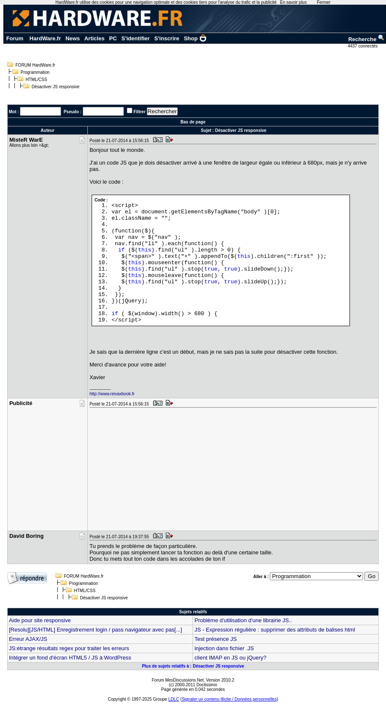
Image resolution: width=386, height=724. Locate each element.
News (72, 38)
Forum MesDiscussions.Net (178, 680)
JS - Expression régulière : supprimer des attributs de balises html (274, 629)
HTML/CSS (37, 79)
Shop (195, 38)
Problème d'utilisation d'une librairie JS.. (243, 620)
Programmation (35, 72)
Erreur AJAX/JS (28, 639)
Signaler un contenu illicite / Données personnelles (229, 699)
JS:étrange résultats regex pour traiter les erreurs (69, 648)
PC (113, 38)
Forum (14, 38)
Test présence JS (215, 639)
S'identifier (135, 38)
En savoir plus (293, 2)
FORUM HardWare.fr (36, 65)
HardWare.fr (45, 38)
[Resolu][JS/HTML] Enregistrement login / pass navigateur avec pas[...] (95, 629)
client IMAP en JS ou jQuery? (230, 657)
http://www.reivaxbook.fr (112, 393)
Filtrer (139, 111)
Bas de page (193, 122)
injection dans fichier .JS (224, 648)
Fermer (323, 2)
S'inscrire (166, 38)
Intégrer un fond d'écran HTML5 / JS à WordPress (70, 657)
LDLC (173, 699)
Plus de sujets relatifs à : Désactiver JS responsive (193, 666)
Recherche (366, 39)
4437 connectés (363, 46)
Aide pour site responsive (40, 620)
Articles (94, 38)
